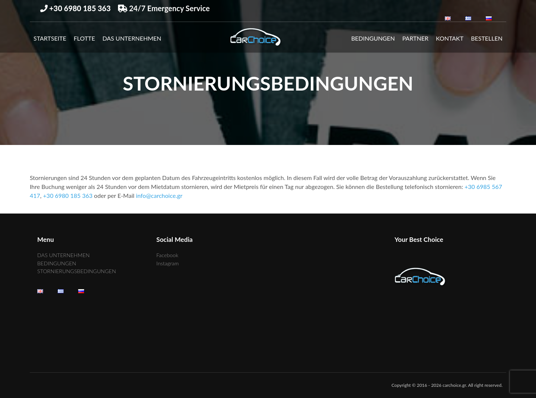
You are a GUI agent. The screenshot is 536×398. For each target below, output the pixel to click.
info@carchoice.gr (159, 195)
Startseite (50, 38)
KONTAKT (449, 38)
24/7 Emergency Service (164, 8)
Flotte (84, 38)
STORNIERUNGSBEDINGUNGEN (76, 271)
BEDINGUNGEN (373, 38)
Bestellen (486, 38)
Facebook (167, 255)
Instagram (167, 263)
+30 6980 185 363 (68, 195)
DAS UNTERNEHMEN (131, 38)
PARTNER (415, 38)
